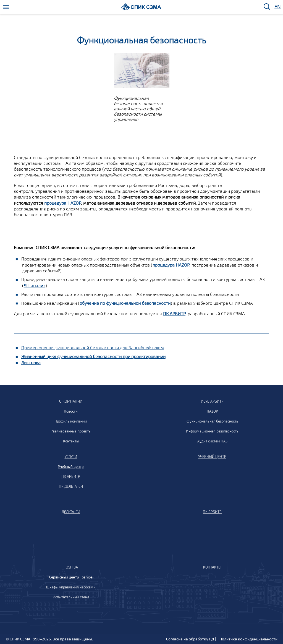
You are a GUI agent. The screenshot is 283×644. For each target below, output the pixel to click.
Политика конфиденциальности (248, 639)
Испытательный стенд (71, 597)
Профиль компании (70, 421)
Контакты (71, 441)
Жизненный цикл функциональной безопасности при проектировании (93, 356)
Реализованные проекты (71, 431)
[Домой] (141, 6)
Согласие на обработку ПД (190, 639)
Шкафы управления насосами (71, 587)
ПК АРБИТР (174, 313)
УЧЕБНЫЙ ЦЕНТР (212, 456)
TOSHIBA (71, 567)
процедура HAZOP (62, 202)
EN (277, 6)
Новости (71, 411)
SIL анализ (34, 285)
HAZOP (212, 411)
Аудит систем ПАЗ (212, 441)
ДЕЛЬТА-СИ (71, 512)
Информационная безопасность (212, 431)
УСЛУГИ (71, 456)
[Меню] (6, 7)
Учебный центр (71, 466)
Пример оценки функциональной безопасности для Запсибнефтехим (92, 347)
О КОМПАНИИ (70, 401)
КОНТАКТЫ (212, 567)
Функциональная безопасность (212, 421)
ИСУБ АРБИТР (212, 401)
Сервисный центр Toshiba (71, 577)
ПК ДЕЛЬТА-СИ (71, 486)
